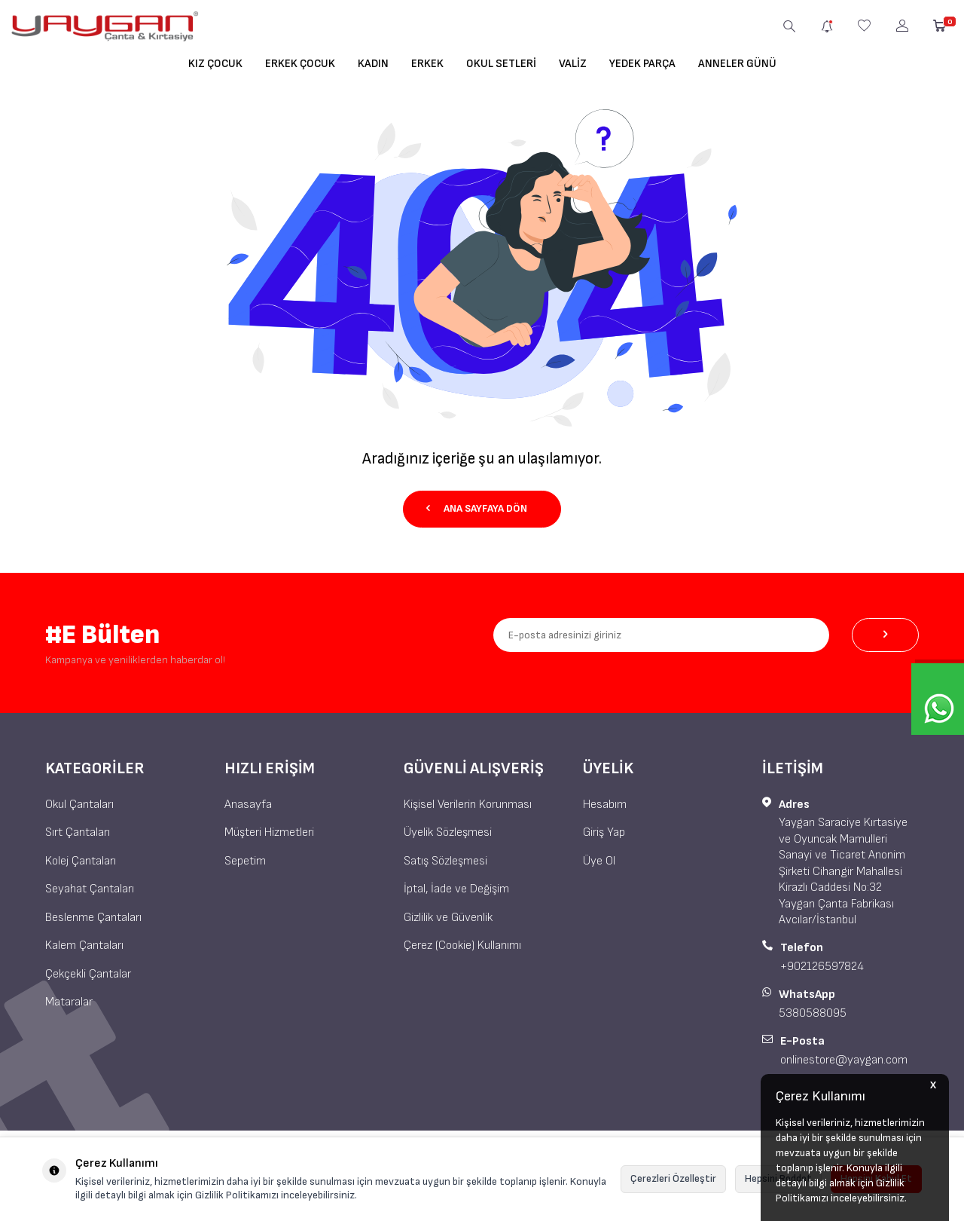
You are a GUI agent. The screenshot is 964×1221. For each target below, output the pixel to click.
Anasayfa (248, 804)
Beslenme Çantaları (93, 917)
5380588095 (813, 1013)
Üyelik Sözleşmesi (448, 832)
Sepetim (245, 861)
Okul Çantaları (79, 804)
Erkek (427, 64)
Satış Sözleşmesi (445, 861)
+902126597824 (822, 966)
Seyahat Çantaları (89, 889)
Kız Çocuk (215, 64)
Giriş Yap (604, 832)
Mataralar (69, 1002)
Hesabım (605, 804)
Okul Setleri (501, 64)
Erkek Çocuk (300, 64)
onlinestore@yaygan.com (844, 1060)
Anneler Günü (737, 64)
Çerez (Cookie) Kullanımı (462, 945)
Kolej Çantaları (80, 861)
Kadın (373, 64)
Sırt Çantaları (77, 832)
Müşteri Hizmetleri (269, 832)
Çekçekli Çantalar (88, 973)
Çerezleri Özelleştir (673, 1178)
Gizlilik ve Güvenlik (448, 917)
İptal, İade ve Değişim (456, 889)
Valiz (573, 64)
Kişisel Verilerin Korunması (468, 804)
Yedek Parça (642, 64)
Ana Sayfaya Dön (476, 508)
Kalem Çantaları (84, 945)
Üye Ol (599, 861)
